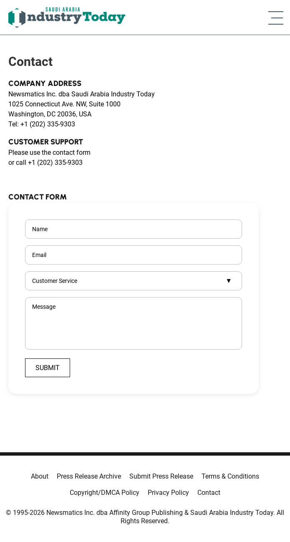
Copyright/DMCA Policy (104, 493)
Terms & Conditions (230, 476)
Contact (208, 493)
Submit (47, 368)
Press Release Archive (89, 476)
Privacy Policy (168, 493)
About (39, 476)
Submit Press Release (161, 476)
